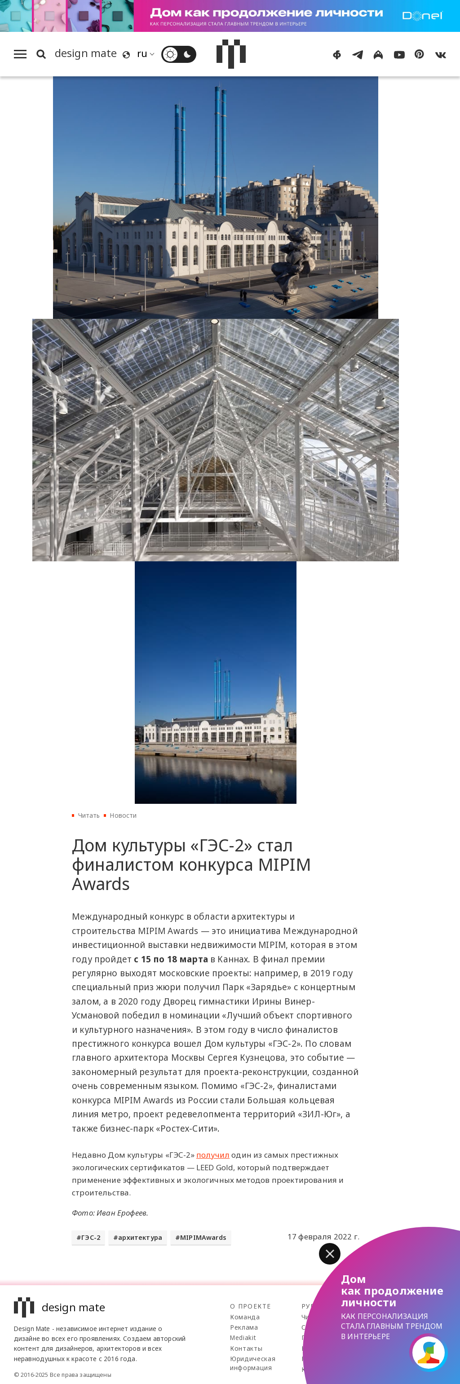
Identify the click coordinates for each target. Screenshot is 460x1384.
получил (213, 1155)
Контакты (246, 1348)
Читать (89, 815)
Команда (245, 1317)
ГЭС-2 (90, 1237)
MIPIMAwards (203, 1237)
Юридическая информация (252, 1363)
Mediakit (243, 1337)
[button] (330, 1254)
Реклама (244, 1327)
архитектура (140, 1237)
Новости (123, 815)
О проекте (250, 1306)
